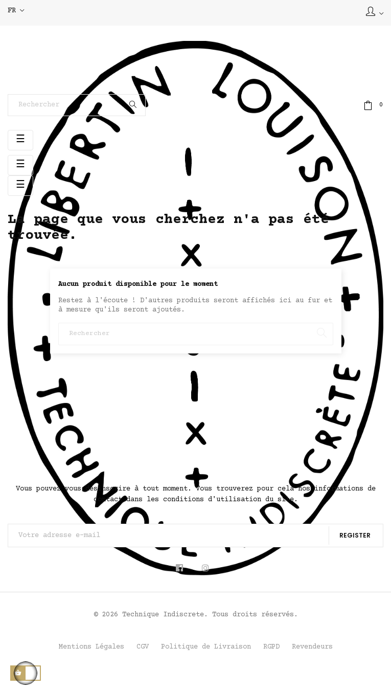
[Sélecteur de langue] (16, 11)
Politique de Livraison (206, 647)
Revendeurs (312, 647)
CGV (142, 647)
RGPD (271, 647)
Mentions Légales (91, 647)
